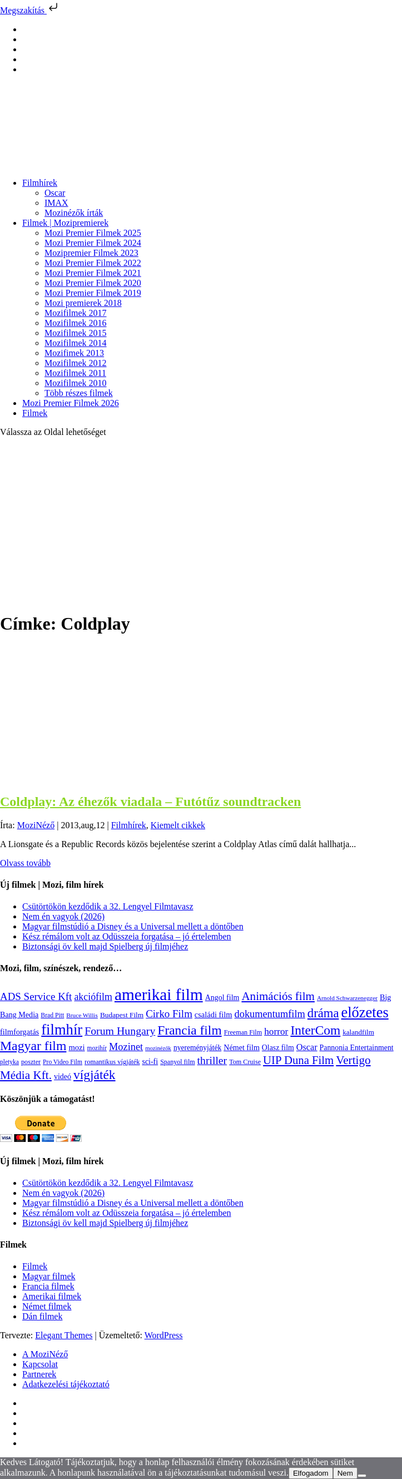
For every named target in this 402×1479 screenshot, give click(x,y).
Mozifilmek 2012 (75, 363)
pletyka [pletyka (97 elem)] (9, 1062)
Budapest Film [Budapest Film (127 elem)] (121, 1015)
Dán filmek (42, 1316)
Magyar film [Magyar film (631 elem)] (33, 1045)
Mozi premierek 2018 (83, 303)
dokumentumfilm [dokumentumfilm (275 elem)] (270, 1014)
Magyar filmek (49, 1276)
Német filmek (46, 1306)
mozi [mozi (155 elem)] (76, 1047)
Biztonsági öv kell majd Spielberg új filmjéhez (105, 946)
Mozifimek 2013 (74, 353)
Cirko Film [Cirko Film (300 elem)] (169, 1014)
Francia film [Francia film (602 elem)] (189, 1030)
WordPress (164, 1335)
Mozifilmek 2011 (75, 373)
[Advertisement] (201, 524)
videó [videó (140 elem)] (62, 1076)
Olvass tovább (25, 863)
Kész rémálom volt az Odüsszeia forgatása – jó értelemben (126, 936)
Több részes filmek (78, 393)
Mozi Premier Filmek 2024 (92, 243)
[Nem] (362, 1475)
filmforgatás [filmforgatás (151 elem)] (19, 1031)
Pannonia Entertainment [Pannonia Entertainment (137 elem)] (357, 1047)
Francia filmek (48, 1286)
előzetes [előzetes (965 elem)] (365, 1012)
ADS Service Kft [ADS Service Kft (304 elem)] (36, 996)
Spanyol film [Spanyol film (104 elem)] (177, 1062)
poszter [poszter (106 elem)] (31, 1062)
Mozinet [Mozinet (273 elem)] (126, 1046)
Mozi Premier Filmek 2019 (92, 293)
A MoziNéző (45, 1354)
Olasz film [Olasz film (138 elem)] (278, 1047)
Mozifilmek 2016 (75, 323)
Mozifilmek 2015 (75, 333)
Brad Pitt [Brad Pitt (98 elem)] (52, 1015)
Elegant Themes (63, 1335)
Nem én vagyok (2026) (63, 916)
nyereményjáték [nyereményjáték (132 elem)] (197, 1047)
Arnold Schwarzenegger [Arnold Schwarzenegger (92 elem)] (347, 998)
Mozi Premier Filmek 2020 (92, 283)
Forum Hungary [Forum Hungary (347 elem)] (120, 1031)
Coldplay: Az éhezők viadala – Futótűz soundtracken (150, 801)
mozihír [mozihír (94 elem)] (97, 1048)
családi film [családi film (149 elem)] (213, 1014)
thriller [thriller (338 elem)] (212, 1060)
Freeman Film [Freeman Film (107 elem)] (243, 1032)
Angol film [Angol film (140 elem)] (222, 997)
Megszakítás (30, 10)
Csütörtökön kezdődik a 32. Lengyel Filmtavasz (107, 906)
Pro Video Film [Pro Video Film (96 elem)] (62, 1062)
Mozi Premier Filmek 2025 (92, 233)
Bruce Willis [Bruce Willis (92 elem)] (82, 1015)
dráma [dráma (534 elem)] (323, 1013)
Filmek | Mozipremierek (65, 222)
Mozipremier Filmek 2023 (91, 253)
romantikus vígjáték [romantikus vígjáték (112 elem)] (112, 1062)
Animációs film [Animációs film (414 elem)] (278, 996)
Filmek (34, 413)
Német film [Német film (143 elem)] (242, 1047)
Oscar (54, 192)
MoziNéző (36, 825)
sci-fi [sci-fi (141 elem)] (150, 1061)
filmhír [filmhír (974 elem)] (61, 1029)
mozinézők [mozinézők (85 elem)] (158, 1048)
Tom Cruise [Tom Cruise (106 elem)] (245, 1062)
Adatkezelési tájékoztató (66, 1384)
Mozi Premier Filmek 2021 (92, 273)
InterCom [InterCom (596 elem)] (315, 1030)
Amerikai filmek (51, 1296)
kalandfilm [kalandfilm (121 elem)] (358, 1032)
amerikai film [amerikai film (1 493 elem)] (159, 994)
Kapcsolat (40, 1364)
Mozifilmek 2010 (75, 383)
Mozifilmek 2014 (75, 343)
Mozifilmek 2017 (75, 313)
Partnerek (39, 1374)
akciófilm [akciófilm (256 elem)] (93, 996)
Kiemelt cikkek (178, 825)
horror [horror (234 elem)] (276, 1031)
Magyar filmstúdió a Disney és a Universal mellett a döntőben (133, 926)
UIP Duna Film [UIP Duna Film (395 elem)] (298, 1060)
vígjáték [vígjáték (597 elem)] (94, 1074)
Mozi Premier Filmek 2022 (92, 263)
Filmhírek (39, 182)
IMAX (56, 202)
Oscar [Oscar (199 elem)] (306, 1047)
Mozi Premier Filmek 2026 (70, 403)
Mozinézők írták (73, 212)
